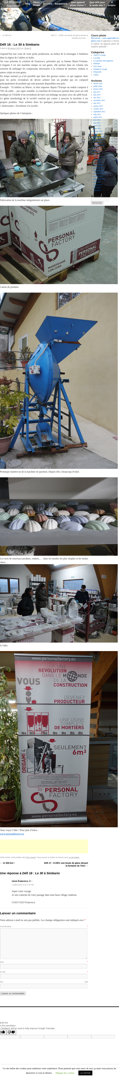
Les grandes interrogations (103, 61)
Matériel (96, 63)
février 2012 (98, 131)
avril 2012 (97, 126)
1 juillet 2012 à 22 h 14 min (23, 885)
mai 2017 (96, 92)
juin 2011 (96, 154)
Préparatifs (97, 72)
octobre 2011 (98, 142)
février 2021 (98, 83)
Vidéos (96, 75)
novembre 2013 (99, 100)
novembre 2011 (99, 140)
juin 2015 (97, 95)
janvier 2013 (98, 106)
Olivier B (27, 48)
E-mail (44, 972)
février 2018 (98, 89)
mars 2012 (97, 128)
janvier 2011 (98, 168)
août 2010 (97, 182)
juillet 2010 (97, 185)
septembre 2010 (99, 179)
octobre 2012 (98, 109)
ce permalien (74, 857)
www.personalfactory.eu (12, 834)
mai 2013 (96, 103)
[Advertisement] (44, 846)
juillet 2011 (97, 151)
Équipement (61, 3)
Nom (44, 962)
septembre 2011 (99, 145)
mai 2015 (96, 97)
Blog (27, 3)
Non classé (31, 857)
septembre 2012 (99, 112)
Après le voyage (99, 55)
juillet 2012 (97, 117)
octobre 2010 (98, 176)
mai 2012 (96, 123)
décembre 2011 (99, 137)
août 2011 (97, 148)
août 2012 (97, 114)
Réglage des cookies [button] (64, 1073)
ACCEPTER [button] (85, 1073)
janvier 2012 (98, 134)
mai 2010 (96, 190)
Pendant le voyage (100, 69)
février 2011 (98, 165)
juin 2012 (97, 120)
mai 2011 (96, 157)
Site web (44, 982)
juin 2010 (97, 187)
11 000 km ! (6, 35)
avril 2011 (97, 159)
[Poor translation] (11, 1032)
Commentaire (44, 926)
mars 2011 (97, 162)
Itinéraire (47, 3)
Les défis (96, 58)
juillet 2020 (97, 86)
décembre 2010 (99, 171)
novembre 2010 (99, 173)
